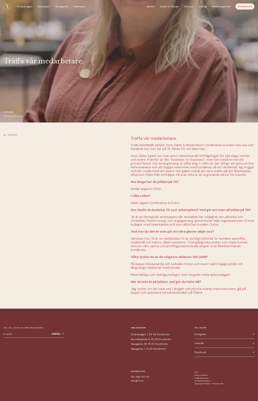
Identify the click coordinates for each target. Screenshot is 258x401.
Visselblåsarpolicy (202, 381)
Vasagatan (61, 6)
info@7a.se (137, 380)
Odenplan (79, 6)
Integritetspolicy (201, 378)
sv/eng (203, 6)
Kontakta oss (245, 6)
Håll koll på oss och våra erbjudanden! (23, 328)
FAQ (196, 372)
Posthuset (44, 6)
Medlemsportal (221, 6)
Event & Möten (169, 6)
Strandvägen (24, 6)
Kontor (151, 6)
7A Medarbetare (13, 116)
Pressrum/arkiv (201, 375)
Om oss (188, 6)
